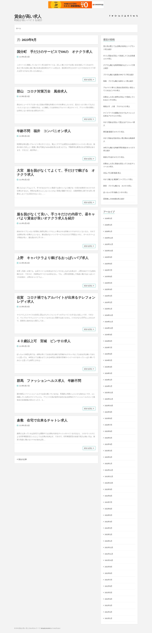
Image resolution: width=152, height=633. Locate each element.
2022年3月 (108, 528)
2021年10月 (109, 560)
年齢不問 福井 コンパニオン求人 (44, 131)
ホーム (18, 28)
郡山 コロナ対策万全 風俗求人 (42, 91)
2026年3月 (108, 218)
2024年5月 (108, 360)
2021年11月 (109, 554)
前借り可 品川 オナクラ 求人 (113, 157)
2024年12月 (109, 315)
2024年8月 (108, 341)
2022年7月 (108, 502)
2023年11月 (109, 399)
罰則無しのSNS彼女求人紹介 (113, 199)
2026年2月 (108, 225)
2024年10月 (109, 328)
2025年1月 (108, 309)
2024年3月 (108, 373)
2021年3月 (108, 605)
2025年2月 (108, 302)
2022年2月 (108, 534)
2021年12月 (109, 547)
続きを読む (89, 79)
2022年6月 (108, 509)
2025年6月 (108, 276)
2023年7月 (108, 425)
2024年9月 (108, 335)
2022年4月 (108, 522)
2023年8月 (108, 418)
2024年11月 (109, 322)
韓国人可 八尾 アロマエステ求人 (116, 106)
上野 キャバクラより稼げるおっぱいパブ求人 (52, 258)
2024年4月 (108, 367)
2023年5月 (108, 438)
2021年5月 (108, 592)
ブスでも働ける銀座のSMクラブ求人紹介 (118, 75)
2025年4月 (108, 289)
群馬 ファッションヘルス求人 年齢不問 (49, 381)
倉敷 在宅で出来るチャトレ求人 (42, 420)
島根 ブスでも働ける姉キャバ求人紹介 (118, 81)
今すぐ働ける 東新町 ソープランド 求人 (118, 179)
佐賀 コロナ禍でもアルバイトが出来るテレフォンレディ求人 (56, 299)
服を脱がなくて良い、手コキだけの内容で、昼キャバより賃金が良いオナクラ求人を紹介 (56, 216)
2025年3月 (108, 296)
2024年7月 (108, 347)
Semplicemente (45, 628)
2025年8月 (108, 264)
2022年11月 (109, 476)
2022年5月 (108, 515)
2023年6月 (108, 431)
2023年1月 (108, 463)
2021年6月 (108, 586)
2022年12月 (109, 470)
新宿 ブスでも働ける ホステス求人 (117, 186)
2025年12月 (109, 238)
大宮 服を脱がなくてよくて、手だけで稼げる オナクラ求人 (56, 172)
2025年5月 (108, 283)
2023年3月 (108, 451)
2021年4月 (108, 599)
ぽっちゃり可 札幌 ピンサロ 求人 (115, 192)
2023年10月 (109, 405)
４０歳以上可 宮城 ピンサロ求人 (44, 341)
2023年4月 (108, 444)
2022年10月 (109, 483)
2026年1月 (108, 231)
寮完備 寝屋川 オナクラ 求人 (113, 132)
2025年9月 (108, 257)
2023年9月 (108, 412)
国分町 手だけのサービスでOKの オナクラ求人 (54, 52)
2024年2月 (108, 380)
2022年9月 (108, 489)
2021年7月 (108, 580)
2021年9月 (108, 567)
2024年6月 (108, 354)
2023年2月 (108, 457)
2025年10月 (109, 251)
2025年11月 (109, 244)
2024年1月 (108, 386)
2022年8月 (108, 496)
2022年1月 (108, 541)
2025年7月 (108, 270)
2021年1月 (108, 618)
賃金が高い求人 (27, 16)
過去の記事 (22, 459)
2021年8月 (108, 573)
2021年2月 (108, 612)
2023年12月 (109, 392)
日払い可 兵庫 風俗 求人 (112, 173)
